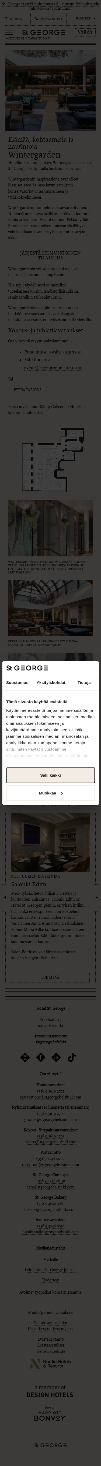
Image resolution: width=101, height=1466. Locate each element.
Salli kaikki (50, 775)
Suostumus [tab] (17, 682)
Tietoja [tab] (84, 682)
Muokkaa (50, 793)
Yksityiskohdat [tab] (51, 682)
